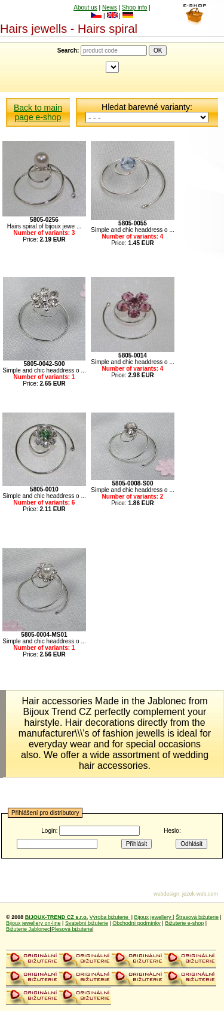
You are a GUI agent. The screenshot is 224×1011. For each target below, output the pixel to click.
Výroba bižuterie (110, 917)
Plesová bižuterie (72, 929)
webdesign (166, 894)
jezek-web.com (200, 894)
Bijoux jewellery (153, 917)
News (109, 7)
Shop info (134, 7)
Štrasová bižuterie (197, 917)
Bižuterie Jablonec (28, 929)
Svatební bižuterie (86, 923)
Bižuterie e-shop (184, 923)
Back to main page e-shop (38, 112)
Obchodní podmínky (136, 923)
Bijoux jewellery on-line (33, 923)
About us (85, 7)
